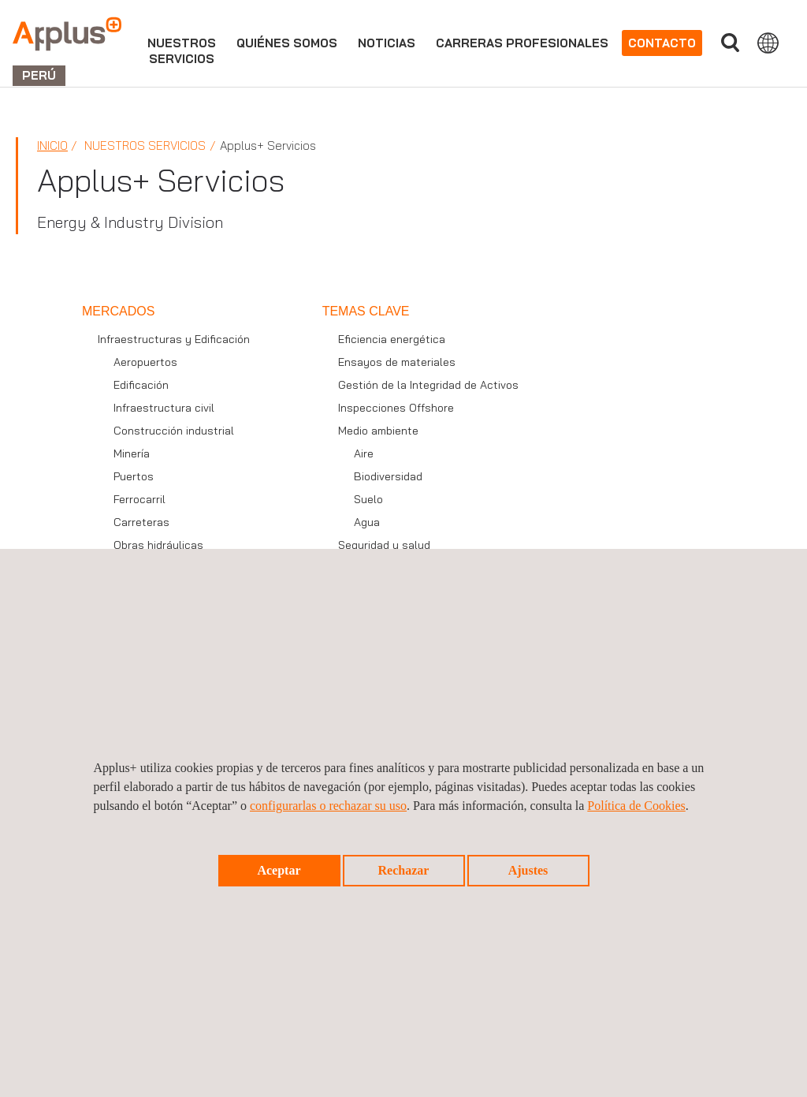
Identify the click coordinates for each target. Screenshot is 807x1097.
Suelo (368, 499)
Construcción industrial (173, 430)
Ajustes (528, 870)
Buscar (730, 43)
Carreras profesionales (522, 42)
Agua (367, 522)
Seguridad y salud (384, 544)
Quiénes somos (286, 42)
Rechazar (404, 870)
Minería (131, 453)
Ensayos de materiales (397, 362)
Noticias (386, 42)
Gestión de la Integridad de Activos (428, 384)
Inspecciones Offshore (396, 407)
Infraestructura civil (163, 407)
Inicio (52, 145)
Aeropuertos (145, 362)
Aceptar (278, 870)
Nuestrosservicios (181, 50)
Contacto (662, 42)
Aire (364, 453)
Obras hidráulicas (158, 544)
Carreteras (141, 522)
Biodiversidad (388, 476)
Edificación (141, 384)
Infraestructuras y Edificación (174, 339)
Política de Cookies (636, 805)
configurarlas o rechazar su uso (328, 805)
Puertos (133, 476)
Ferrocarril (139, 499)
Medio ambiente (378, 430)
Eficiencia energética (391, 339)
